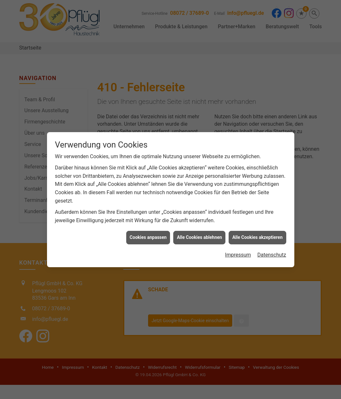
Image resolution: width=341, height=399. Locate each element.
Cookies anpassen (148, 234)
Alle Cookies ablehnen (199, 234)
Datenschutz (271, 252)
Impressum (238, 252)
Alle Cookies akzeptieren (257, 234)
